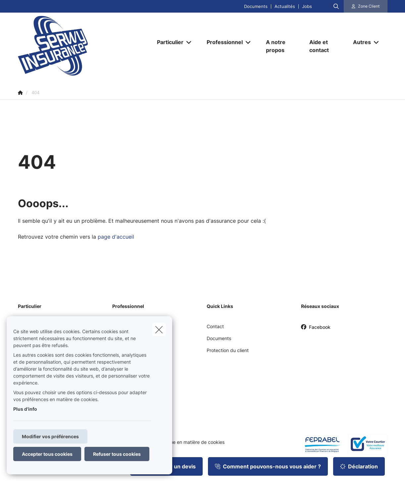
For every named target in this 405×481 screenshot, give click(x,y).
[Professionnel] (222, 42)
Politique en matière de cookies (191, 442)
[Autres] (359, 42)
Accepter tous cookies (47, 454)
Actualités (285, 6)
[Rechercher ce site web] (336, 6)
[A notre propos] (281, 46)
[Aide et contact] (324, 46)
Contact (215, 326)
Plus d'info (25, 409)
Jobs (307, 6)
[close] (159, 329)
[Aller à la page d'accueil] (84, 46)
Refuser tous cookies (117, 454)
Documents (256, 6)
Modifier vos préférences (50, 436)
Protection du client (228, 350)
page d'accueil (116, 236)
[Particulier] (167, 42)
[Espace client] (365, 6)
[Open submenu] (189, 42)
